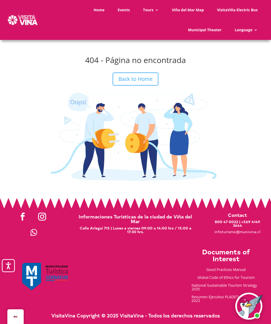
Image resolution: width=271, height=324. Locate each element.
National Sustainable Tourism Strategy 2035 (224, 287)
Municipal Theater (205, 29)
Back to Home (135, 78)
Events (124, 9)
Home (99, 9)
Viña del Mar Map (188, 9)
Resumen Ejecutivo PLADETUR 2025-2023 (223, 299)
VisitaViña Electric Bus (237, 9)
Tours (148, 9)
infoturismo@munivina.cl (237, 231)
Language (243, 29)
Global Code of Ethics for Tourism (226, 278)
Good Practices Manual (226, 270)
